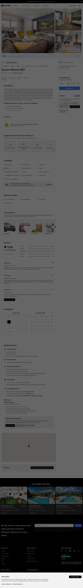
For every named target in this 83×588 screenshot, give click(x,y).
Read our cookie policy (7, 584)
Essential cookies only (18, 584)
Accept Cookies (75, 577)
